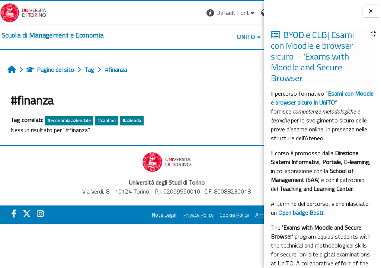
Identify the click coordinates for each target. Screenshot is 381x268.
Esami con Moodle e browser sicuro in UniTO (322, 98)
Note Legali (127, 215)
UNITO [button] (177, 36)
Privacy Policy (161, 215)
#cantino (107, 120)
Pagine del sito (50, 69)
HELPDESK (219, 36)
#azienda (131, 120)
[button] (162, 13)
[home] (52, 35)
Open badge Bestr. (301, 212)
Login (251, 12)
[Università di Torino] (23, 11)
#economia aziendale (69, 120)
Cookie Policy (197, 215)
